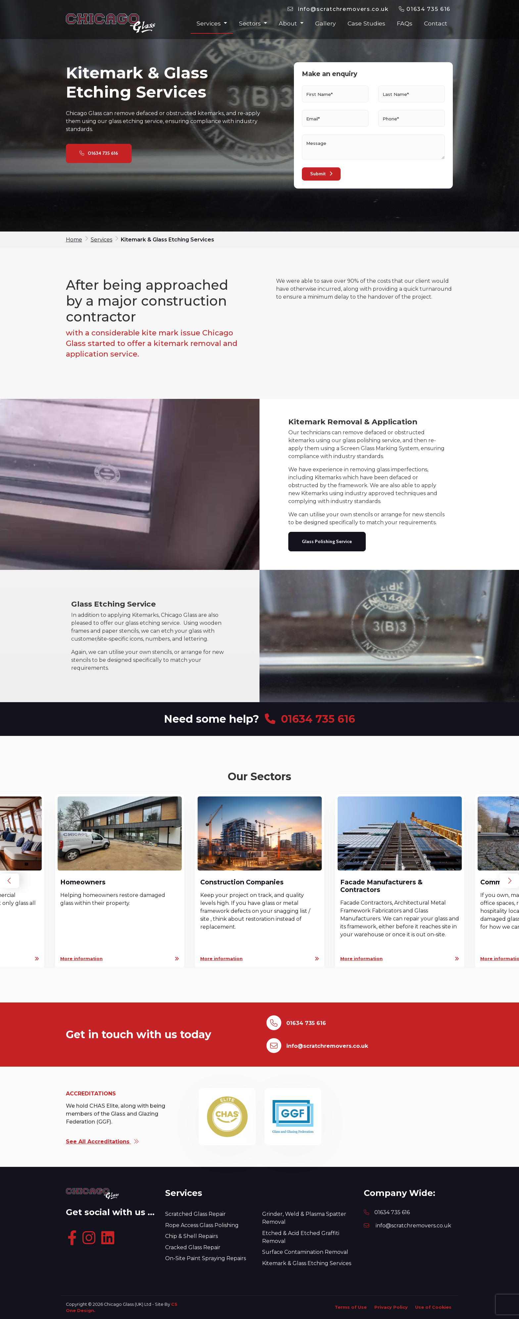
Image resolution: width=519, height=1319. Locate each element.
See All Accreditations (102, 1141)
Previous (9, 880)
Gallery (325, 23)
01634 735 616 (424, 9)
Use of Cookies (433, 1307)
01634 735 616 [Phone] (392, 1212)
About (289, 23)
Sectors (250, 23)
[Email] (338, 9)
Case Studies (366, 23)
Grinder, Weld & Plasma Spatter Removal (304, 1218)
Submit (321, 174)
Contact (435, 23)
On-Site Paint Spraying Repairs (205, 1258)
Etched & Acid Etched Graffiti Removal (300, 1237)
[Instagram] (90, 1238)
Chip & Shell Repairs (191, 1236)
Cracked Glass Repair (192, 1247)
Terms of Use (351, 1307)
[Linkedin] (109, 1238)
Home (74, 239)
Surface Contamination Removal (305, 1252)
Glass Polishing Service (327, 541)
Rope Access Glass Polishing (202, 1225)
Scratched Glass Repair (195, 1214)
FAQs (404, 23)
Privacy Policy (391, 1307)
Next (509, 880)
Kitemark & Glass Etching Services (306, 1263)
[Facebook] (73, 1238)
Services (209, 23)
